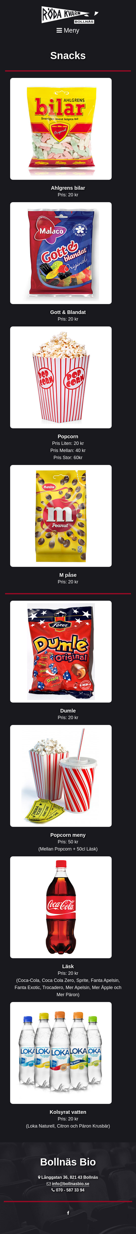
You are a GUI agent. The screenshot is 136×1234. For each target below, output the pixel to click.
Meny (68, 30)
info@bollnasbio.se (70, 1184)
